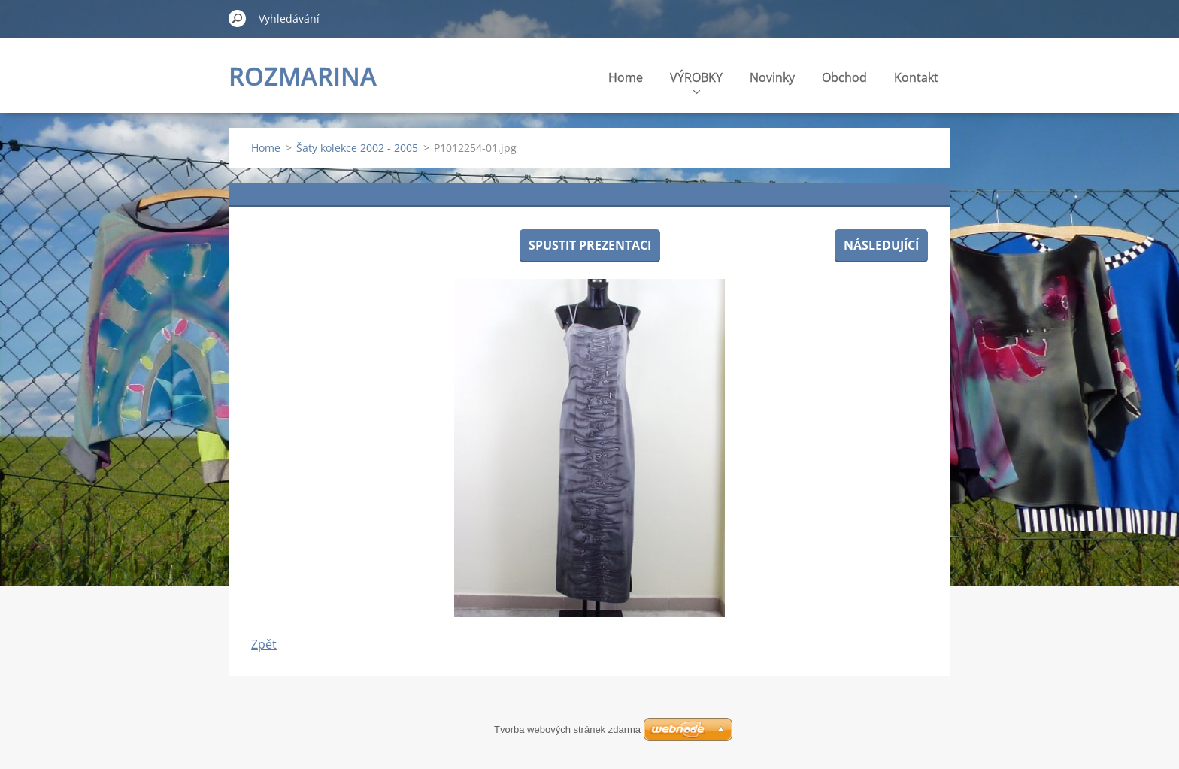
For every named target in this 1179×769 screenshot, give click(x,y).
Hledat (238, 18)
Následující (881, 245)
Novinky (772, 77)
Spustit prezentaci (590, 245)
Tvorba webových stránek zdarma (567, 729)
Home (625, 77)
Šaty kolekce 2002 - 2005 (357, 148)
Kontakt (916, 77)
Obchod (844, 77)
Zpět (264, 644)
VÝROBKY (696, 81)
